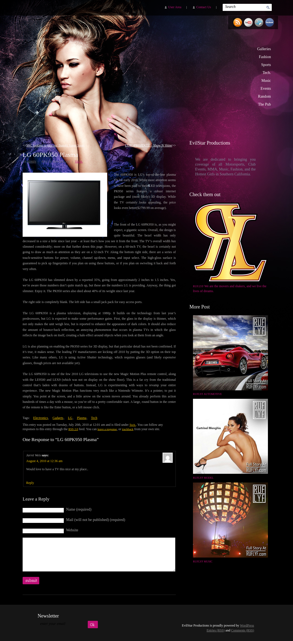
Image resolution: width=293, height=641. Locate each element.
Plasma (81, 418)
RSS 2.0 (73, 429)
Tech (94, 418)
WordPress (247, 625)
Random (264, 96)
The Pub (264, 104)
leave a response (107, 429)
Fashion (265, 57)
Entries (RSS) (216, 630)
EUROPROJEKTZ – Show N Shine (148, 145)
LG (70, 418)
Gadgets (58, 418)
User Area (174, 7)
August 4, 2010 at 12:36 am (44, 461)
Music (266, 81)
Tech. (266, 73)
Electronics (40, 418)
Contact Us (203, 7)
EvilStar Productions (179, 71)
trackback (127, 429)
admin (31, 161)
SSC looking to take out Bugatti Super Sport (55, 145)
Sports (266, 65)
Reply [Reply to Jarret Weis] (30, 483)
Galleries (264, 49)
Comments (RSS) (242, 630)
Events (266, 88)
